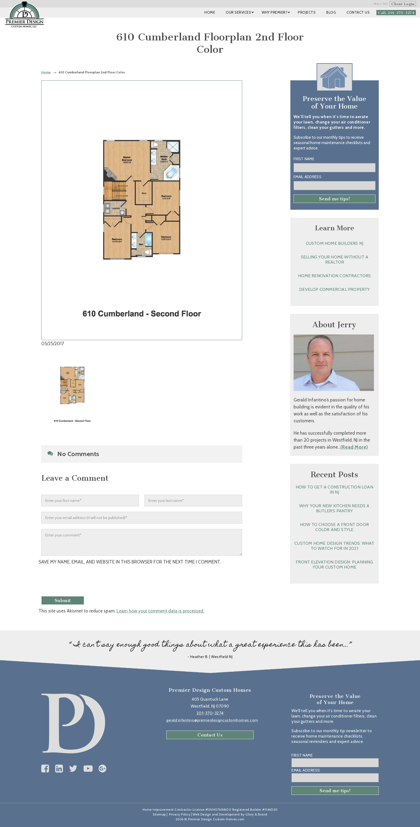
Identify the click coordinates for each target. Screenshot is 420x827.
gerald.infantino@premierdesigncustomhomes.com (212, 720)
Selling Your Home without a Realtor (334, 259)
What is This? (381, 3)
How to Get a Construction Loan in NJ (334, 489)
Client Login (402, 4)
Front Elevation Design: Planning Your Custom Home (334, 564)
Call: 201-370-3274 (396, 13)
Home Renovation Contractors (334, 275)
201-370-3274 (210, 713)
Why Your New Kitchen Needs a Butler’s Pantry (334, 508)
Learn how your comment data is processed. (160, 611)
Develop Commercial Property (334, 289)
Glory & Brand (256, 814)
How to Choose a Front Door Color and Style (334, 527)
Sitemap (159, 814)
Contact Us (210, 735)
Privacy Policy (179, 814)
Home (46, 72)
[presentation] (83, 581)
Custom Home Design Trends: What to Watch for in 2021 (334, 546)
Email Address (307, 176)
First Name (304, 158)
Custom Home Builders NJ (334, 243)
